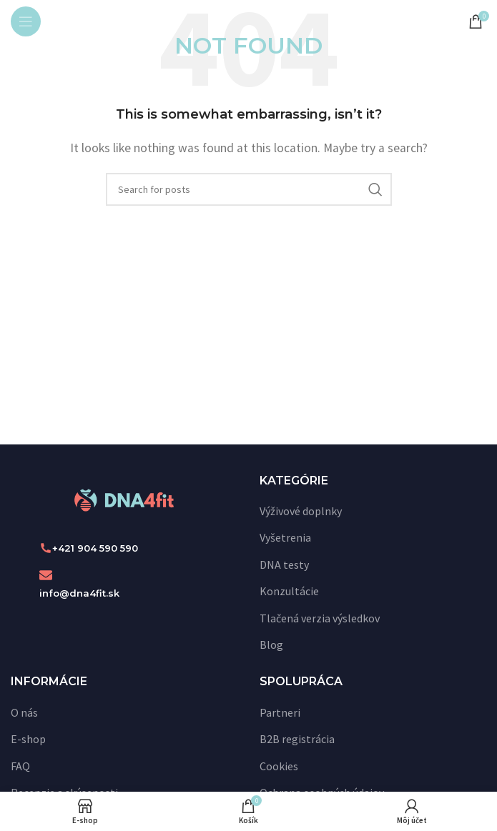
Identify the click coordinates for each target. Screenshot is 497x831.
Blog (271, 644)
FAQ (20, 766)
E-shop (28, 739)
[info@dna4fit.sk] (45, 575)
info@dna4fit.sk (79, 593)
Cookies (279, 766)
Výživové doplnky (301, 511)
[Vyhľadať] (249, 189)
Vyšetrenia (285, 537)
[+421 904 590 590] (45, 548)
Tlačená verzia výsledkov (320, 618)
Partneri (280, 712)
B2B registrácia (297, 739)
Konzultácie (289, 591)
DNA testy (284, 564)
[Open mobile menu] (26, 21)
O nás (24, 712)
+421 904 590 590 (95, 548)
